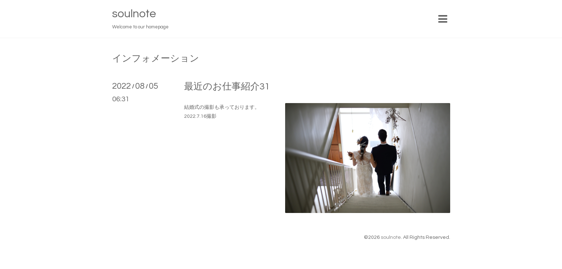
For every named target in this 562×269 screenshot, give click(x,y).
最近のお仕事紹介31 (227, 86)
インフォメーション (155, 58)
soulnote (134, 14)
